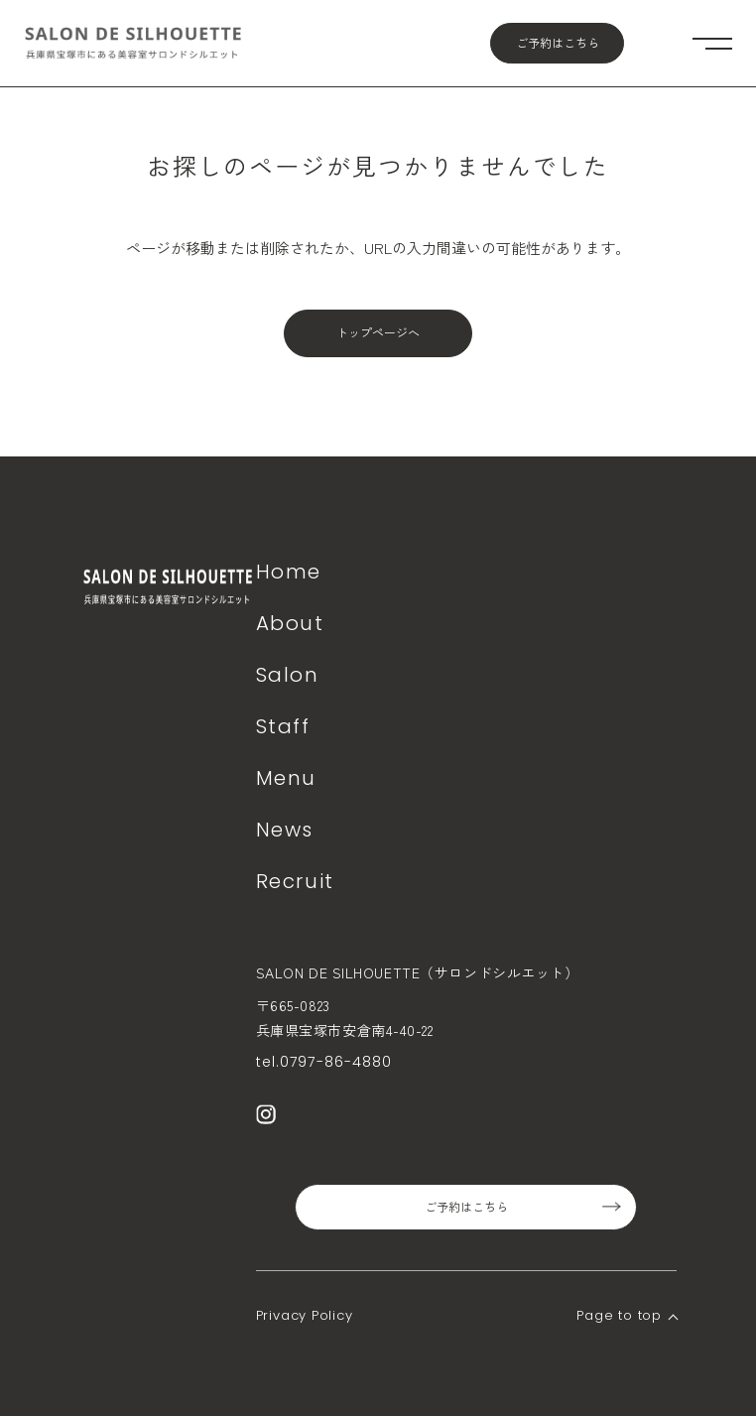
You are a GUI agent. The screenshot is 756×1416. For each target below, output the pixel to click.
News (285, 829)
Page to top (619, 1315)
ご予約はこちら (557, 43)
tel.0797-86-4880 (324, 1062)
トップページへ (378, 332)
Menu (286, 778)
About (290, 623)
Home (288, 571)
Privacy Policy (304, 1315)
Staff (283, 726)
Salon (287, 675)
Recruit (295, 881)
